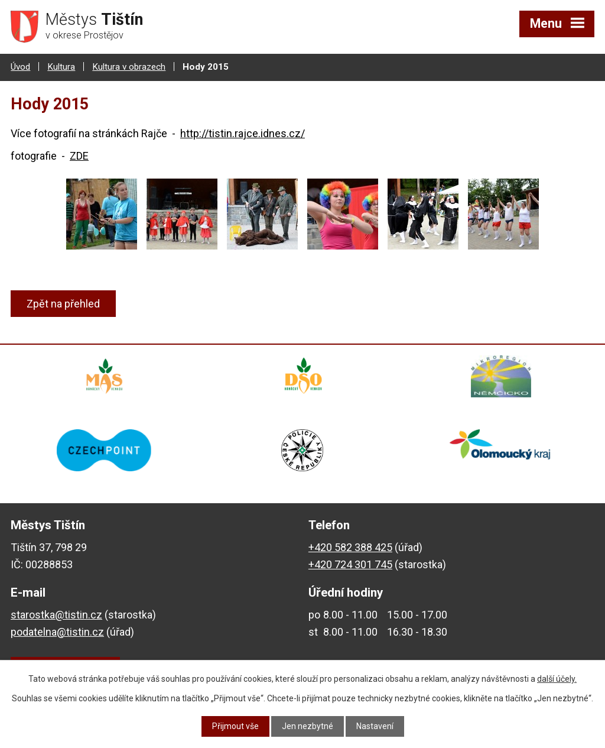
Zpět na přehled (63, 303)
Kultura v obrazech (128, 66)
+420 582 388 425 (350, 549)
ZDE (79, 155)
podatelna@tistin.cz (57, 633)
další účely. (557, 679)
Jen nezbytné (307, 726)
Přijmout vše (235, 726)
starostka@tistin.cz (56, 616)
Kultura (61, 66)
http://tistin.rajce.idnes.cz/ (242, 133)
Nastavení (374, 726)
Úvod (20, 66)
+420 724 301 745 (350, 565)
